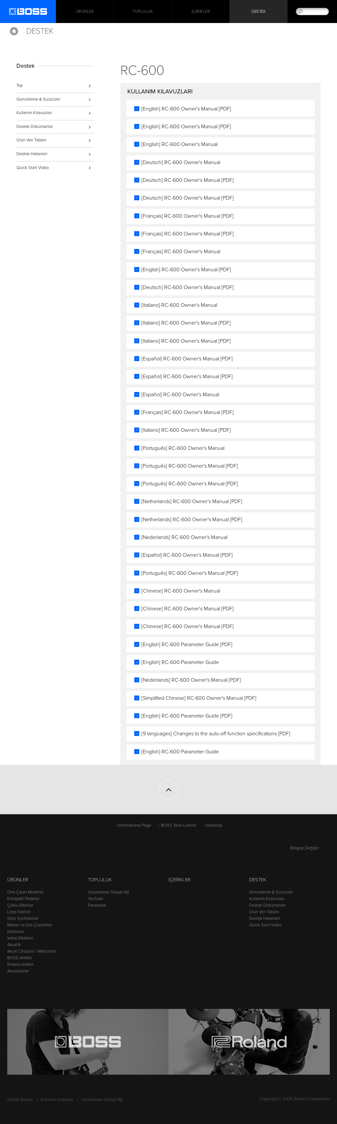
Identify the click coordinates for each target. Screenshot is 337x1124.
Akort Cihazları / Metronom (31, 951)
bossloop (214, 825)
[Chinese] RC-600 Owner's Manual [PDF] (188, 608)
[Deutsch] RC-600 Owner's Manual (181, 162)
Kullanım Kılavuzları (34, 112)
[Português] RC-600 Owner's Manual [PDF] (190, 466)
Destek (258, 11)
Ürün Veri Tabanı (31, 140)
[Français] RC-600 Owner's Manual (181, 251)
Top (19, 85)
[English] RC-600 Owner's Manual (180, 144)
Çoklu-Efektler (20, 905)
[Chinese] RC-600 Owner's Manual (181, 591)
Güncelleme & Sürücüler (38, 99)
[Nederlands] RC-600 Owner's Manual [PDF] (191, 680)
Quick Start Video (32, 167)
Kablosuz (15, 931)
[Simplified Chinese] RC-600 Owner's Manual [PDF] (199, 698)
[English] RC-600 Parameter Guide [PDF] (187, 644)
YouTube (95, 898)
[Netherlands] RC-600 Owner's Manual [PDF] (192, 501)
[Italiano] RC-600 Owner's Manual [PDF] (186, 323)
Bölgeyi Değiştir (310, 848)
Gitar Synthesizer (23, 918)
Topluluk (143, 11)
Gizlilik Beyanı (20, 1099)
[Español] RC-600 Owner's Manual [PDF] (187, 358)
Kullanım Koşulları (57, 1099)
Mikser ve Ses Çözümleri (29, 925)
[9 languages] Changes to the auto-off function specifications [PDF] (216, 733)
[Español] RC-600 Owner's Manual (180, 394)
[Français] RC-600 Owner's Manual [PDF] (188, 216)
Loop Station (19, 912)
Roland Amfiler (20, 964)
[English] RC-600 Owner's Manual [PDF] (186, 109)
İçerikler (201, 11)
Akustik (14, 944)
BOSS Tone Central (178, 825)
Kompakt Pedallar (23, 898)
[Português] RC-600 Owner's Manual (183, 448)
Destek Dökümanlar (34, 126)
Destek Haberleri (31, 154)
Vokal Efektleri (20, 938)
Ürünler (17, 880)
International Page (134, 825)
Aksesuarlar (18, 971)
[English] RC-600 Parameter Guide (180, 662)
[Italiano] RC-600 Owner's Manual (179, 305)
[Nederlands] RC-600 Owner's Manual (184, 537)
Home (14, 31)
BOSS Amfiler (19, 958)
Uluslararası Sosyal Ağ (108, 892)
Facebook (97, 905)
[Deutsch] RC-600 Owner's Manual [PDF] (188, 180)
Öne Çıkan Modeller (25, 892)
